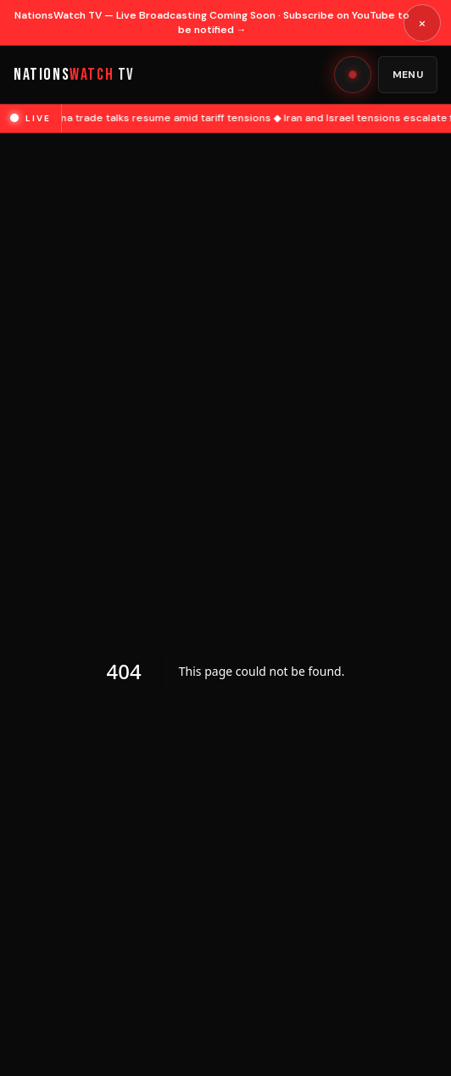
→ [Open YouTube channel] (242, 29)
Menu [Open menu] (408, 74)
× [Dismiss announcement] (422, 23)
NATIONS (74, 74)
